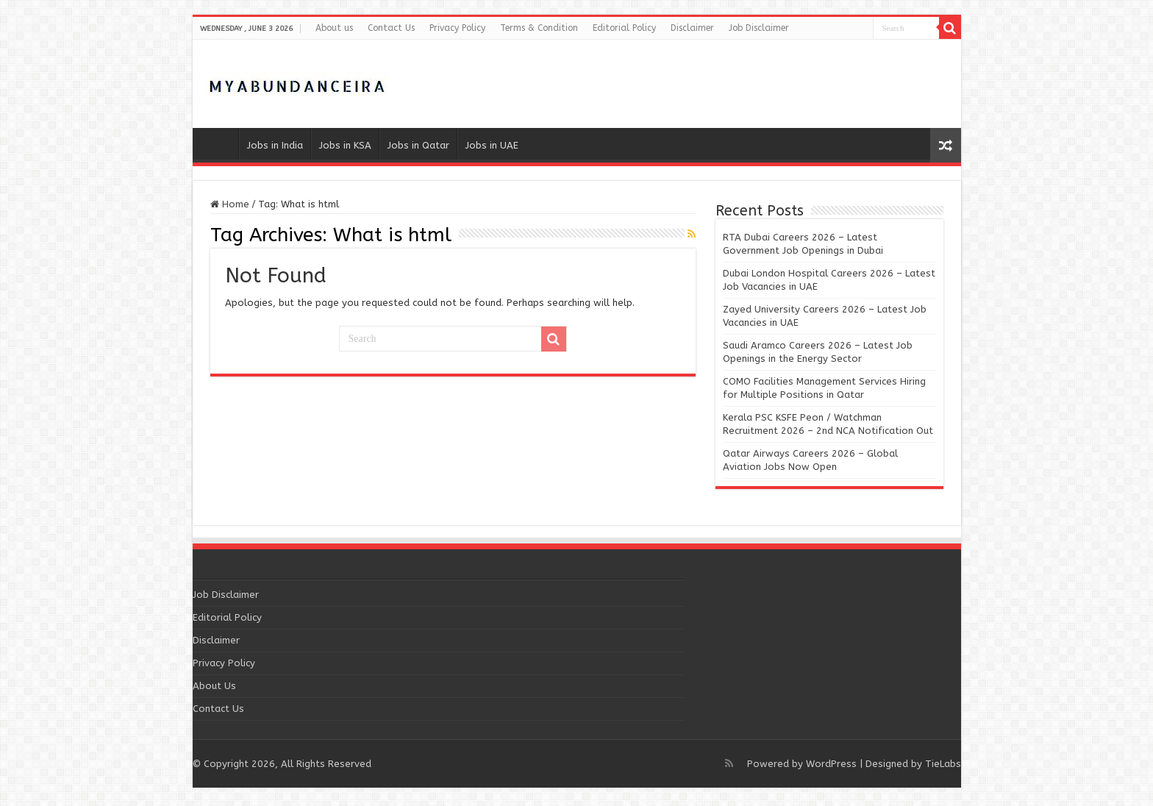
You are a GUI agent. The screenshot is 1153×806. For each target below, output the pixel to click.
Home (219, 143)
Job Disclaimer (759, 28)
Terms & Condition (539, 28)
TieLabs (943, 763)
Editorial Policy (624, 28)
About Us (214, 685)
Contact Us (391, 28)
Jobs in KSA (345, 145)
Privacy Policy (457, 28)
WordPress (831, 763)
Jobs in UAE (491, 145)
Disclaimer (692, 28)
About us (334, 28)
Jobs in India (275, 145)
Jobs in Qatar (418, 145)
